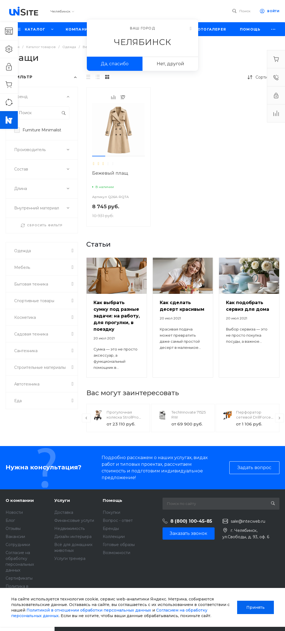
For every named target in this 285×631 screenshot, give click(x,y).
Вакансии (15, 536)
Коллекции (114, 536)
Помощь (112, 500)
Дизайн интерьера (73, 536)
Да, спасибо (115, 63)
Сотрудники (18, 544)
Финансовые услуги (74, 520)
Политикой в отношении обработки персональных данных (88, 610)
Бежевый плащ (110, 173)
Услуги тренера (69, 558)
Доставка (63, 512)
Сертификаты (19, 578)
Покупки (111, 512)
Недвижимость (69, 528)
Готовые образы (119, 544)
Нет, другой (170, 63)
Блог (10, 520)
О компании (20, 500)
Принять (255, 607)
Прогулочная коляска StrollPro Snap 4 (123, 417)
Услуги (62, 500)
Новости (14, 512)
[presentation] (86, 418)
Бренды (111, 528)
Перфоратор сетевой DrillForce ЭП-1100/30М (253, 417)
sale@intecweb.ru (248, 521)
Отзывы (13, 528)
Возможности (116, 552)
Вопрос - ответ (118, 520)
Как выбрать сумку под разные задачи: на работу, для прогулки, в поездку (117, 316)
